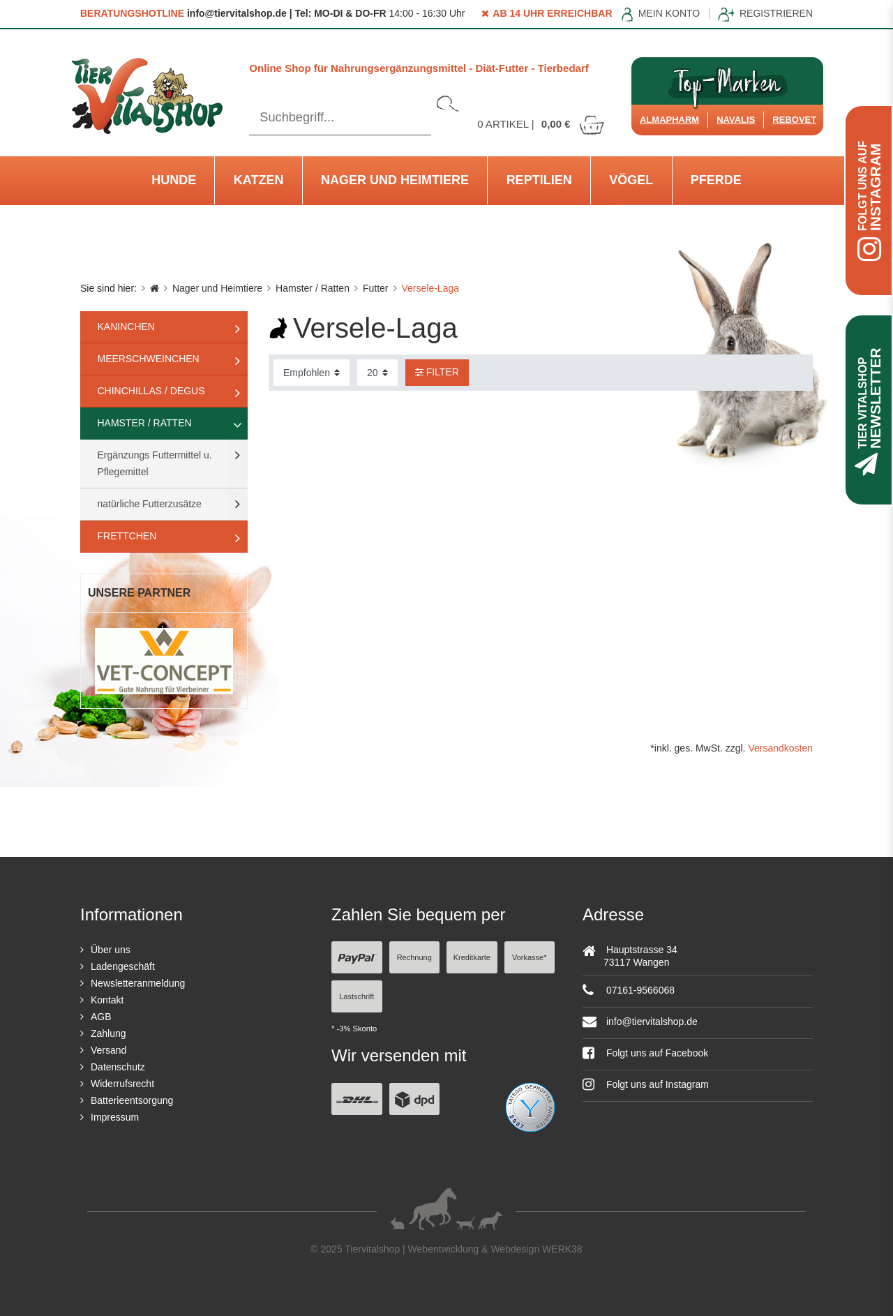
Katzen (259, 180)
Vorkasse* (529, 957)
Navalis (735, 119)
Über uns (110, 949)
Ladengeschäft (123, 966)
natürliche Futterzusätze (150, 503)
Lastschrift (356, 996)
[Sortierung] (311, 372)
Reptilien (539, 180)
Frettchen (127, 535)
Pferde (716, 180)
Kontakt (107, 999)
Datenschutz (118, 1066)
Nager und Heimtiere (395, 180)
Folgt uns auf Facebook (645, 1053)
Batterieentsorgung (132, 1100)
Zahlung (108, 1033)
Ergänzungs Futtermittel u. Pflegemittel (155, 463)
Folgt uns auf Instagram (646, 1084)
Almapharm (669, 119)
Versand (108, 1050)
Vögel (631, 180)
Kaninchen (126, 326)
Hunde (173, 180)
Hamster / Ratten (313, 288)
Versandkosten (780, 748)
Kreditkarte (471, 957)
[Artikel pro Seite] (377, 372)
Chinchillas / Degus (151, 390)
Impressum (115, 1117)
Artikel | (541, 124)
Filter (437, 371)
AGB (101, 1016)
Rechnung (414, 957)
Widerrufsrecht (122, 1083)
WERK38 (562, 1249)
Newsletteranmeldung (138, 983)
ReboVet (794, 119)
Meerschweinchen (149, 358)
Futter (376, 288)
